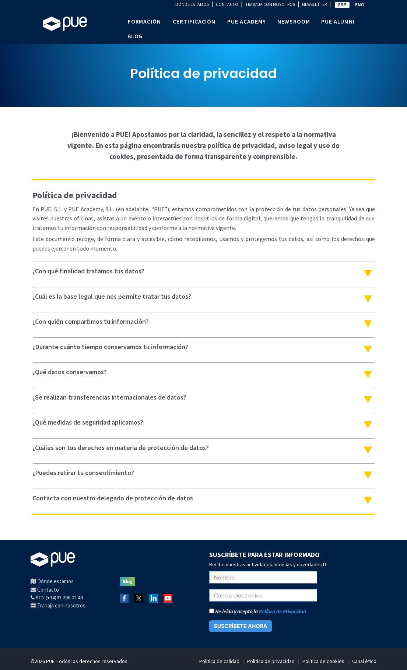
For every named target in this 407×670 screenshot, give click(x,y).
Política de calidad (219, 661)
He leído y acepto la (257, 611)
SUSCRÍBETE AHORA (240, 626)
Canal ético (364, 661)
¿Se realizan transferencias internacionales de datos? (109, 397)
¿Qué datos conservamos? (69, 372)
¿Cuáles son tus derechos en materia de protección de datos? (120, 447)
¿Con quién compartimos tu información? (90, 321)
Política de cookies (323, 661)
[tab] (203, 271)
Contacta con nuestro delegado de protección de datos (112, 498)
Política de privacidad (271, 661)
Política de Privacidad (282, 611)
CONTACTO (227, 4)
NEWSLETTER (314, 4)
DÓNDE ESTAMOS (192, 4)
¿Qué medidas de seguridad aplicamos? (87, 422)
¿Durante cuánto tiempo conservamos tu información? (110, 347)
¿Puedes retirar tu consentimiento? (83, 472)
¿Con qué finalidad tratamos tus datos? (88, 271)
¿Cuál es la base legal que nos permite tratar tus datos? (111, 296)
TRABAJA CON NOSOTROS (270, 4)
